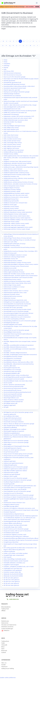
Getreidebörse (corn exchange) (12, 369)
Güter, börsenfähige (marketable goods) (15, 559)
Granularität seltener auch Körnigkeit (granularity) (17, 487)
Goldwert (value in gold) (10, 476)
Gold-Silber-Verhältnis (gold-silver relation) (15, 470)
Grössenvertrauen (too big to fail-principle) (15, 525)
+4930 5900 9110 (13, 599)
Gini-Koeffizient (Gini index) (11, 416)
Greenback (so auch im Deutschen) (13, 493)
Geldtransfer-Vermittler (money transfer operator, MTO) (19, 273)
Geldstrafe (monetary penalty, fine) (13, 270)
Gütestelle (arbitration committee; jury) (14, 562)
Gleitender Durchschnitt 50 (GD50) (13, 576)
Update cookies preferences (8, 677)
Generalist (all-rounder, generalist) (13, 307)
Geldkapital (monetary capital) (12, 191)
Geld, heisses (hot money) (11, 137)
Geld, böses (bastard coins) (11, 129)
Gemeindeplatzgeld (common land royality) (16, 305)
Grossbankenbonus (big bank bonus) (14, 514)
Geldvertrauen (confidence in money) (14, 286)
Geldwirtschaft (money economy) (13, 296)
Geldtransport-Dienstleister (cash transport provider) (18, 277)
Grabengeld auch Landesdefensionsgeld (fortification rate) (20, 485)
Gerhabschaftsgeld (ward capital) (13, 324)
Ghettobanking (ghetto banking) (13, 395)
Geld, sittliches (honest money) (12, 146)
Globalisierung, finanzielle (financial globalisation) (17, 435)
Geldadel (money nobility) (11, 153)
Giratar (5, 59)
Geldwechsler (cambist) (10, 288)
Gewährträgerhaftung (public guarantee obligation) (18, 377)
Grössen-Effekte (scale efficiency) (13, 523)
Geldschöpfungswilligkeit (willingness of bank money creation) (21, 264)
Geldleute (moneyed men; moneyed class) (15, 202)
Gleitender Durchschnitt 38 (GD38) (13, 574)
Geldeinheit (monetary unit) (11, 176)
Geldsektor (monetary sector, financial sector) (16, 266)
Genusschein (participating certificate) (14, 318)
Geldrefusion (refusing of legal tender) (14, 256)
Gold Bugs (6, 65)
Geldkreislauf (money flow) (11, 199)
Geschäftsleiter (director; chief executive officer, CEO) (18, 362)
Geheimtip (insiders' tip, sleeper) (13, 122)
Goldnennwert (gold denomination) (13, 463)
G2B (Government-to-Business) (12, 73)
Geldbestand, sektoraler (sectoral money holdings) (18, 163)
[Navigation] (37, 3)
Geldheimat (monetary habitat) (12, 189)
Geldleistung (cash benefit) (11, 200)
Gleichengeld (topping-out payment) (14, 431)
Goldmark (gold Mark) (10, 461)
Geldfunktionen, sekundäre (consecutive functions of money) (20, 184)
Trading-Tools (5, 608)
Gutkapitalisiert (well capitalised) (13, 570)
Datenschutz (4, 623)
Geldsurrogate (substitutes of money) (14, 271)
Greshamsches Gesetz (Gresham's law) (14, 502)
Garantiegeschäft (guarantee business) (14, 84)
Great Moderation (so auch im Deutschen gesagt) (17, 491)
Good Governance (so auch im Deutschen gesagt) (17, 480)
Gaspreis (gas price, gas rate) (12, 90)
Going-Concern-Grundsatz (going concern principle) (18, 453)
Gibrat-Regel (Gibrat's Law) (11, 397)
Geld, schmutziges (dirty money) (13, 142)
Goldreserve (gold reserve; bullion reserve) (15, 468)
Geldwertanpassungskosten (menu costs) (15, 292)
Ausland (3, 652)
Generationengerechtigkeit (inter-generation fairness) (18, 313)
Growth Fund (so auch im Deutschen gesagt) (16, 529)
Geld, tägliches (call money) (11, 148)
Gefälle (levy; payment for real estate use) (15, 112)
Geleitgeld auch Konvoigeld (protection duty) (16, 302)
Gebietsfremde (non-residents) (12, 95)
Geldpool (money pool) (10, 253)
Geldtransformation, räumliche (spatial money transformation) (20, 275)
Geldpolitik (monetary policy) (12, 245)
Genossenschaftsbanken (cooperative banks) (16, 315)
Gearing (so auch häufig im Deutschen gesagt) (16, 91)
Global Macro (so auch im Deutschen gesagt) (16, 440)
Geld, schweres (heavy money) (12, 144)
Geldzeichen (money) (9, 298)
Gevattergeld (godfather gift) (12, 373)
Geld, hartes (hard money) (11, 135)
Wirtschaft (4, 645)
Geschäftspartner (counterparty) (12, 358)
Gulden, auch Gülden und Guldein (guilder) (16, 553)
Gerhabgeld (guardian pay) (11, 322)
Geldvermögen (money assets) (12, 285)
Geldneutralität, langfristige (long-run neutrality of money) (20, 240)
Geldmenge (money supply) (11, 221)
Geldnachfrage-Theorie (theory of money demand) (17, 238)
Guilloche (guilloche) (9, 551)
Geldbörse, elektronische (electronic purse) (16, 170)
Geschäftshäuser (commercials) (12, 360)
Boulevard (4, 650)
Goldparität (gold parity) (10, 465)
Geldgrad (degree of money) (12, 187)
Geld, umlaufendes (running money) (14, 150)
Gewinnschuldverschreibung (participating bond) (17, 392)
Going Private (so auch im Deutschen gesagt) (16, 455)
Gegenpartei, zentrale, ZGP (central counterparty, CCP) (19, 116)
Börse (2, 646)
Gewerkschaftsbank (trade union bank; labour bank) (18, 380)
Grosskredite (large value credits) (13, 527)
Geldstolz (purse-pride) (10, 268)
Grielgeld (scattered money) (11, 504)
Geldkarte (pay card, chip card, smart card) (16, 195)
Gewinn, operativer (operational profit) (14, 384)
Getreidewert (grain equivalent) (12, 371)
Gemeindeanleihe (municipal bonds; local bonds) (17, 303)
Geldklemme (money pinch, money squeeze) (16, 197)
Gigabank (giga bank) (10, 405)
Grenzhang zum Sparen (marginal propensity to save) (18, 497)
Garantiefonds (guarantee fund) (12, 82)
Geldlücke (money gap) (10, 204)
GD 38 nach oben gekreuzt (11, 577)
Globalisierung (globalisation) (12, 433)
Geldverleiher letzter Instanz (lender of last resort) (17, 283)
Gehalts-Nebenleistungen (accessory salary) (16, 120)
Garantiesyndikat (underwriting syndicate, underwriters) (19, 86)
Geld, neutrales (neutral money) (12, 138)
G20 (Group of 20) (9, 71)
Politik (3, 643)
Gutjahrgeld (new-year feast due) (13, 568)
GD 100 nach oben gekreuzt (11, 585)
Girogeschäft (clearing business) (12, 418)
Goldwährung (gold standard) (12, 474)
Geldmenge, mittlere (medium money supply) (16, 223)
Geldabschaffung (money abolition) (13, 152)
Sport (2, 648)
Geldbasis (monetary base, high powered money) (17, 161)
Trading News (5, 641)
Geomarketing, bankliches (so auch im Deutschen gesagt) (20, 320)
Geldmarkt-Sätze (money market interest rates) (17, 216)
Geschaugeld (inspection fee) (12, 367)
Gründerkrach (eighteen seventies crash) (15, 534)
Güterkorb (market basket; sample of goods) (16, 560)
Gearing (6, 67)
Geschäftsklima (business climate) (13, 356)
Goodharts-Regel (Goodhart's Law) (13, 482)
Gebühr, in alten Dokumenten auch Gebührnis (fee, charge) (20, 105)
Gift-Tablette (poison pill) (10, 403)
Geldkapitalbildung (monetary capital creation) (16, 193)
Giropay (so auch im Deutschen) (12, 419)
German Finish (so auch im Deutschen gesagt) (16, 330)
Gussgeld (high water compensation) (14, 555)
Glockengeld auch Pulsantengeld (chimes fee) (16, 446)
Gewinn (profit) (8, 382)
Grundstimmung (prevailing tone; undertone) (16, 536)
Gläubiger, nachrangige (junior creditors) (15, 429)
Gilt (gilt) (6, 407)
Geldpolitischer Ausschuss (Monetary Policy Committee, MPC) (20, 251)
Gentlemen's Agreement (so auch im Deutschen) (17, 317)
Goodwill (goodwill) (9, 483)
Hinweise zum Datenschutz (8, 624)
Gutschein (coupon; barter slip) (12, 572)
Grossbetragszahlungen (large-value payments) (17, 521)
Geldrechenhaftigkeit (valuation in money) (15, 255)
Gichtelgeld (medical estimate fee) (13, 401)
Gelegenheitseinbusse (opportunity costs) (15, 300)
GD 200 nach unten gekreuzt (12, 581)
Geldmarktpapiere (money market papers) (15, 214)
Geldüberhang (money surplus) (12, 279)
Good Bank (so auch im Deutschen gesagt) (15, 478)
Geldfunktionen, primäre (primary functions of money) (18, 182)
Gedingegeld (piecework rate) (12, 108)
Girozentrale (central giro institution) (14, 421)
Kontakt (3, 664)
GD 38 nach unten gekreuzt (11, 583)
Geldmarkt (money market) (11, 208)
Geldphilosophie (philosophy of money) (14, 243)
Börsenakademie (6, 607)
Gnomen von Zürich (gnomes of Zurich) (14, 450)
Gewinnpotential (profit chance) (12, 390)
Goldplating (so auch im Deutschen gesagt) (16, 466)
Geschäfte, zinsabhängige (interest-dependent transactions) (20, 354)
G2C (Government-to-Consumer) (13, 74)
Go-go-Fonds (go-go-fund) (11, 451)
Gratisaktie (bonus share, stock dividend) (15, 489)
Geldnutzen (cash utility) (10, 241)
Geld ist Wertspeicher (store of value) (14, 185)
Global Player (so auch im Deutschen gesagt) (16, 442)
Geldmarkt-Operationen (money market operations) (18, 212)
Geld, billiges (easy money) (11, 127)
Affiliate (3, 610)
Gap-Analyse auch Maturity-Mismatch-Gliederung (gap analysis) (21, 78)
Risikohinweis (5, 621)
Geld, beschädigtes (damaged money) (14, 125)
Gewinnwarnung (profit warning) (13, 394)
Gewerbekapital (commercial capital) (14, 379)
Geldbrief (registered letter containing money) (16, 172)
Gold (5, 69)
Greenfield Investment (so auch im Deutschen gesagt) (19, 495)
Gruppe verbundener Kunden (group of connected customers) (21, 540)
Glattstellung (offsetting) (10, 427)
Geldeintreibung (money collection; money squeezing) (19, 178)
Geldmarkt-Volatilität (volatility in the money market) (18, 219)
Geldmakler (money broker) (11, 206)
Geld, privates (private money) (12, 140)
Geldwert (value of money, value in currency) (16, 290)
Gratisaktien (7, 63)
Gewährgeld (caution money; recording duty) (16, 375)
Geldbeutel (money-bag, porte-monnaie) (15, 165)
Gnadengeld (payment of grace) (12, 448)
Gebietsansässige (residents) (12, 93)
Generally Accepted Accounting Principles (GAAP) (17, 309)
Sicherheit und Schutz (7, 626)
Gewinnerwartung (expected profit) (13, 386)
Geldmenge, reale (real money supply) (14, 225)
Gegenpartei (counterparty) (11, 114)
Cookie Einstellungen (7, 628)
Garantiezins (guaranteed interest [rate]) (15, 88)
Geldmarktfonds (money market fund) (14, 210)
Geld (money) (7, 123)
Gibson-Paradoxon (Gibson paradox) (14, 399)
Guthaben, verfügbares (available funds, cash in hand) (19, 566)
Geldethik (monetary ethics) (11, 180)
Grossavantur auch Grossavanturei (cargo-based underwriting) (21, 510)
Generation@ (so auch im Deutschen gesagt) (16, 311)
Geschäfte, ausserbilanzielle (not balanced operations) (19, 345)
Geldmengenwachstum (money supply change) (17, 229)
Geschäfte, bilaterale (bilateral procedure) (15, 347)
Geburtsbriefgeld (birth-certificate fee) (14, 107)
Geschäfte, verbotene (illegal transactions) (15, 352)
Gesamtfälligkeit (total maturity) (12, 332)
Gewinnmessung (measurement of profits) (15, 388)
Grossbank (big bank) (10, 512)
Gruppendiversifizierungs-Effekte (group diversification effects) (21, 538)
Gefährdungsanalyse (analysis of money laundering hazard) (20, 110)
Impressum (4, 666)
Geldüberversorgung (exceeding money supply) (17, 281)
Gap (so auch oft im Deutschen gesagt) (14, 76)
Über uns (3, 662)
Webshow (6, 630)
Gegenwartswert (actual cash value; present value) (18, 118)
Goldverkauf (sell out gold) (11, 472)
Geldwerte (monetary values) (12, 294)
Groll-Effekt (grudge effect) (11, 506)
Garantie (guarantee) (9, 80)
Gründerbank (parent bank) (11, 532)
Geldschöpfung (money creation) (13, 260)
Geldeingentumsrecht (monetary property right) (17, 174)
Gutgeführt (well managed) (11, 564)
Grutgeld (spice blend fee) (11, 542)
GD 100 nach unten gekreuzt (11, 579)
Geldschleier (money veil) (11, 258)
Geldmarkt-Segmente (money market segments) (17, 217)
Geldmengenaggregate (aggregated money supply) (18, 227)
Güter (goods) (7, 557)
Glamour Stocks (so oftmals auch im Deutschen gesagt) (19, 423)
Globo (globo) (7, 444)
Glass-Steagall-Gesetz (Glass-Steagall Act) (15, 425)
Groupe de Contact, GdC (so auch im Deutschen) (17, 530)
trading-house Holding (7, 668)
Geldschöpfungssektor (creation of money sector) (17, 262)
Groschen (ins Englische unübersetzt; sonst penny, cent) (19, 508)
